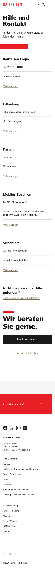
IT (15, 554)
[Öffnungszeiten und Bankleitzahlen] (18, 494)
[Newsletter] (8, 484)
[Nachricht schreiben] (27, 353)
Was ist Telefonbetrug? (15, 250)
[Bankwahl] (19, 405)
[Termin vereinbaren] (27, 339)
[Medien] (6, 516)
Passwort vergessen (13, 66)
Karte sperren (10, 157)
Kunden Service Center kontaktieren (21, 298)
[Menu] (50, 4)
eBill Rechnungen (12, 121)
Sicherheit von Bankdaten (16, 260)
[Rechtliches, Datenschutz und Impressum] (21, 469)
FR (10, 554)
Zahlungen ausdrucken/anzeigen (19, 112)
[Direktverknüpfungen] (38, 4)
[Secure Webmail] (10, 521)
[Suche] (43, 4)
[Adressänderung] (10, 505)
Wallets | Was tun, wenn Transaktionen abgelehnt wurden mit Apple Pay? (23, 213)
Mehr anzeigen (10, 86)
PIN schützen (9, 166)
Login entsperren (12, 76)
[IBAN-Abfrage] (9, 526)
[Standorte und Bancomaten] (15, 489)
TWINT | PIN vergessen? (15, 202)
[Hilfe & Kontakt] (10, 459)
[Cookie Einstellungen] (12, 474)
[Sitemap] (6, 531)
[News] (5, 479)
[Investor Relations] (11, 511)
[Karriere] (6, 464)
